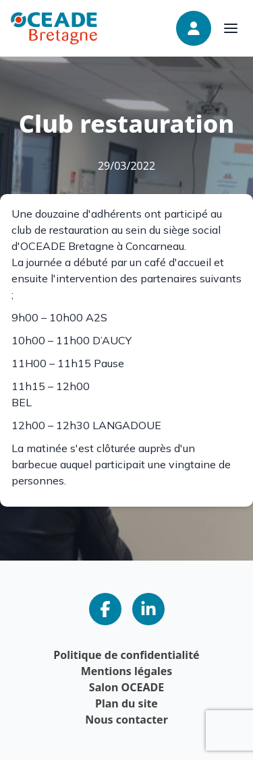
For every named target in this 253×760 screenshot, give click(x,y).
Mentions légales (127, 671)
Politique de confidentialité (126, 654)
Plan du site (126, 703)
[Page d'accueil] (54, 28)
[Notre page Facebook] (105, 609)
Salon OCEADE (126, 687)
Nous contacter (126, 719)
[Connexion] (193, 28)
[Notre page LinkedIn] (148, 609)
